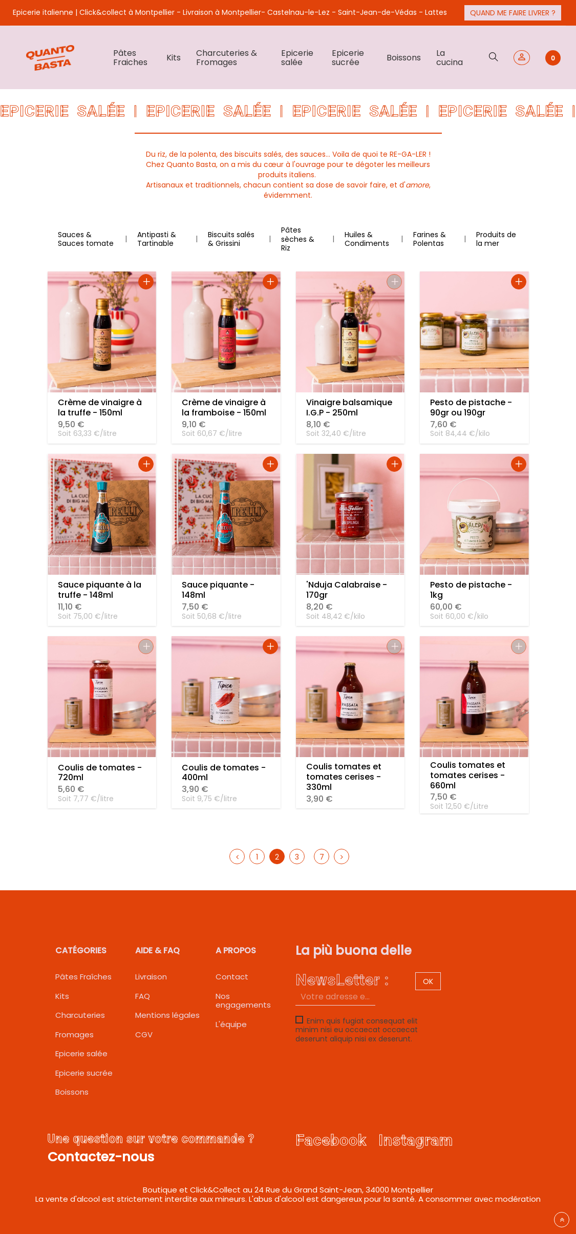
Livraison (151, 976)
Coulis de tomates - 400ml (224, 773)
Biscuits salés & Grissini (231, 239)
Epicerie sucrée (84, 1073)
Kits (62, 996)
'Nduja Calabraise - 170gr (346, 590)
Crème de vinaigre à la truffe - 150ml (100, 407)
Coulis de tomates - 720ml (100, 773)
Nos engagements (243, 1001)
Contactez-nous (101, 1157)
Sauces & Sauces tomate (86, 239)
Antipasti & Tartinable (156, 239)
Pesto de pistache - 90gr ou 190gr (471, 407)
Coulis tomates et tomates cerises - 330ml (343, 777)
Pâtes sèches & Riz (297, 239)
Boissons (72, 1091)
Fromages (74, 1034)
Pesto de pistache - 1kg (471, 590)
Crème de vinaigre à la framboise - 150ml (224, 407)
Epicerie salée (81, 1053)
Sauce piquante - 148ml (218, 590)
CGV (144, 1034)
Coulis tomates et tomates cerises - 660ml (467, 775)
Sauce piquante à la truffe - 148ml (99, 590)
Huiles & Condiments (367, 239)
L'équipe (231, 1024)
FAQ (142, 996)
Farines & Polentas (429, 239)
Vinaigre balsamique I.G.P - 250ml (349, 407)
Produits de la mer (496, 239)
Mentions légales (167, 1015)
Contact (232, 976)
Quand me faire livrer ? (513, 13)
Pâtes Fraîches (83, 976)
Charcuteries (80, 1015)
